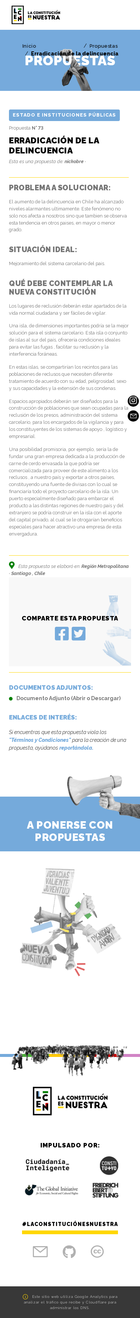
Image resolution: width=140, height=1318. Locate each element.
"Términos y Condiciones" (40, 740)
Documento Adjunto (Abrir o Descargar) (65, 698)
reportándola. (76, 748)
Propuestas (104, 46)
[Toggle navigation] (120, 15)
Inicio (29, 46)
